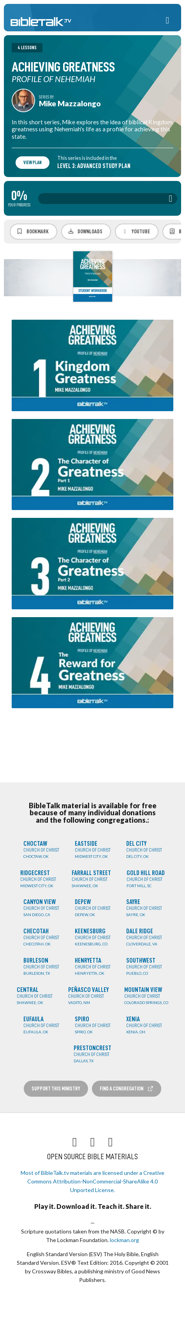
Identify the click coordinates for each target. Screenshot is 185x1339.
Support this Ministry (56, 1088)
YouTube (136, 232)
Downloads (85, 231)
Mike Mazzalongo (70, 103)
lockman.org (124, 1240)
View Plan (32, 162)
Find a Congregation (126, 1089)
